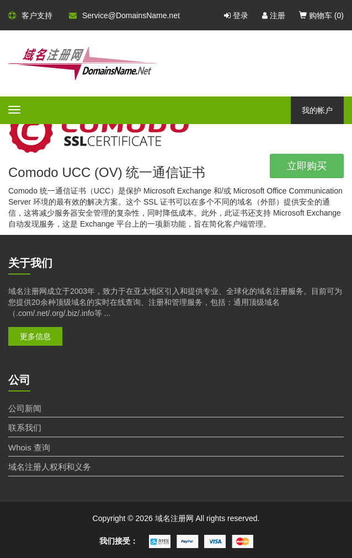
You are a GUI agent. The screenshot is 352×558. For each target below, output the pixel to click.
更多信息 (35, 336)
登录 (236, 15)
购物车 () (321, 15)
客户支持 (30, 15)
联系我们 (24, 427)
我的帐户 (317, 110)
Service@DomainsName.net (124, 15)
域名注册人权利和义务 (49, 466)
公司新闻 (24, 408)
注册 (273, 15)
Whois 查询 (29, 447)
